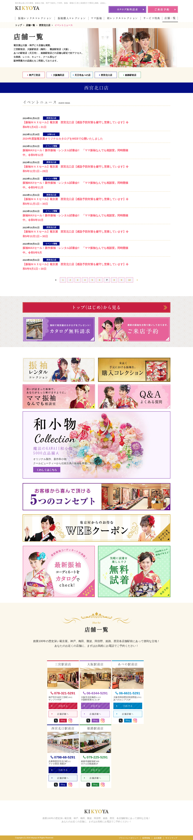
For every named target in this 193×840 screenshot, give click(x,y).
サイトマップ (171, 838)
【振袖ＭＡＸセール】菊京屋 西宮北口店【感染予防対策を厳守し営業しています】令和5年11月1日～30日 (75, 201)
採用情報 (146, 838)
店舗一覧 (170, 18)
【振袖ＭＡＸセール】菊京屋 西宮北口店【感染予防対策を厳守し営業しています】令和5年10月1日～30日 (75, 234)
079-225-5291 (95, 757)
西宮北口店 (105, 75)
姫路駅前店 (129, 75)
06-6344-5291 (95, 693)
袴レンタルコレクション (122, 18)
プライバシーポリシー (128, 838)
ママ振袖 (96, 18)
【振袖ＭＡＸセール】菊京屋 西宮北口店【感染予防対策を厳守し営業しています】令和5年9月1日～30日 (75, 266)
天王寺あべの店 (81, 75)
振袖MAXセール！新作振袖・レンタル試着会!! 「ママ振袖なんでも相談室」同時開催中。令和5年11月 (75, 185)
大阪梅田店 (57, 75)
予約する (60, 706)
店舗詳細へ (60, 714)
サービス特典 (151, 18)
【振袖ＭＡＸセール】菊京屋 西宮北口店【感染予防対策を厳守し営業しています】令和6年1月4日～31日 (75, 125)
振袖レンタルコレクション (35, 18)
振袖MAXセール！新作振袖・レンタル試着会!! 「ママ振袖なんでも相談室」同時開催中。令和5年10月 (75, 218)
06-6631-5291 (127, 693)
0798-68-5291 (63, 757)
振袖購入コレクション (72, 18)
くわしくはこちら (46, 469)
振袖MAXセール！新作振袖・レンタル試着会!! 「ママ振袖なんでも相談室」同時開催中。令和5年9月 (75, 250)
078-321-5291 (63, 693)
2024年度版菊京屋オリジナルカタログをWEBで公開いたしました (63, 138)
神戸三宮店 (33, 75)
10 (129, 280)
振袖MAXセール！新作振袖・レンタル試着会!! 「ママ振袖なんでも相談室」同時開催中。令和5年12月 (75, 153)
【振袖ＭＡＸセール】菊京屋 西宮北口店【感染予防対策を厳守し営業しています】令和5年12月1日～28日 (75, 169)
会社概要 (158, 838)
